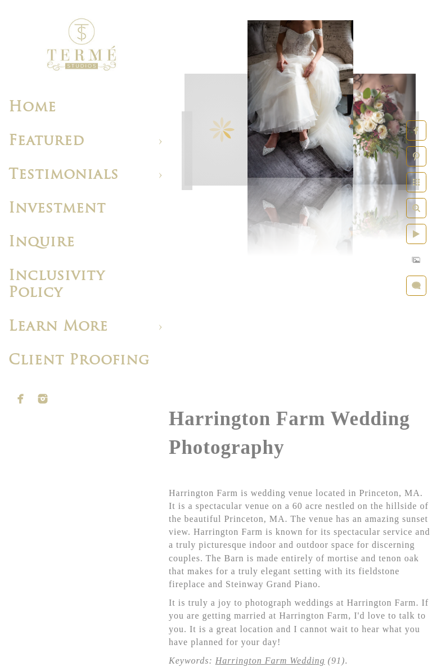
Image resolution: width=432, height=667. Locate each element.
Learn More (58, 327)
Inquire (41, 243)
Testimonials (63, 175)
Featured (46, 141)
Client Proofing (79, 361)
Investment (57, 209)
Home (32, 108)
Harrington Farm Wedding (270, 660)
